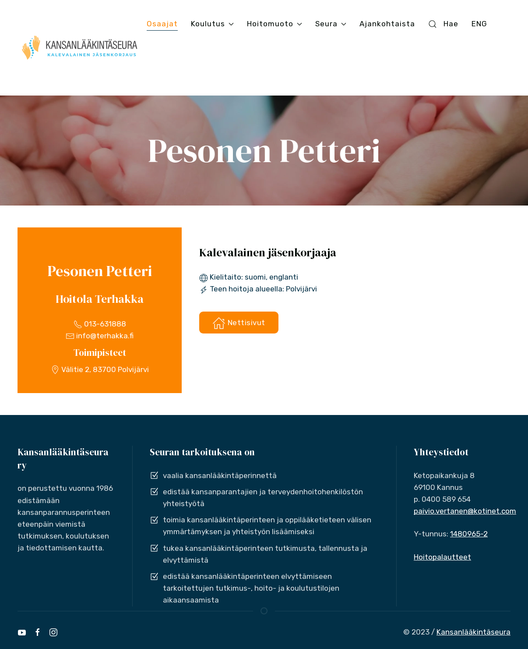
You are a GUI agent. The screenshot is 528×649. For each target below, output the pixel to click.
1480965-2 (469, 533)
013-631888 (100, 323)
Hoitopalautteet (442, 557)
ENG (479, 23)
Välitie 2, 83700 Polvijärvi (100, 369)
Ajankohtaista (387, 23)
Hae (443, 23)
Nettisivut (238, 323)
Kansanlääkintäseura (473, 632)
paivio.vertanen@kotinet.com (465, 511)
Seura (330, 23)
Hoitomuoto (274, 23)
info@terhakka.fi (100, 335)
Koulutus (212, 23)
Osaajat (162, 23)
